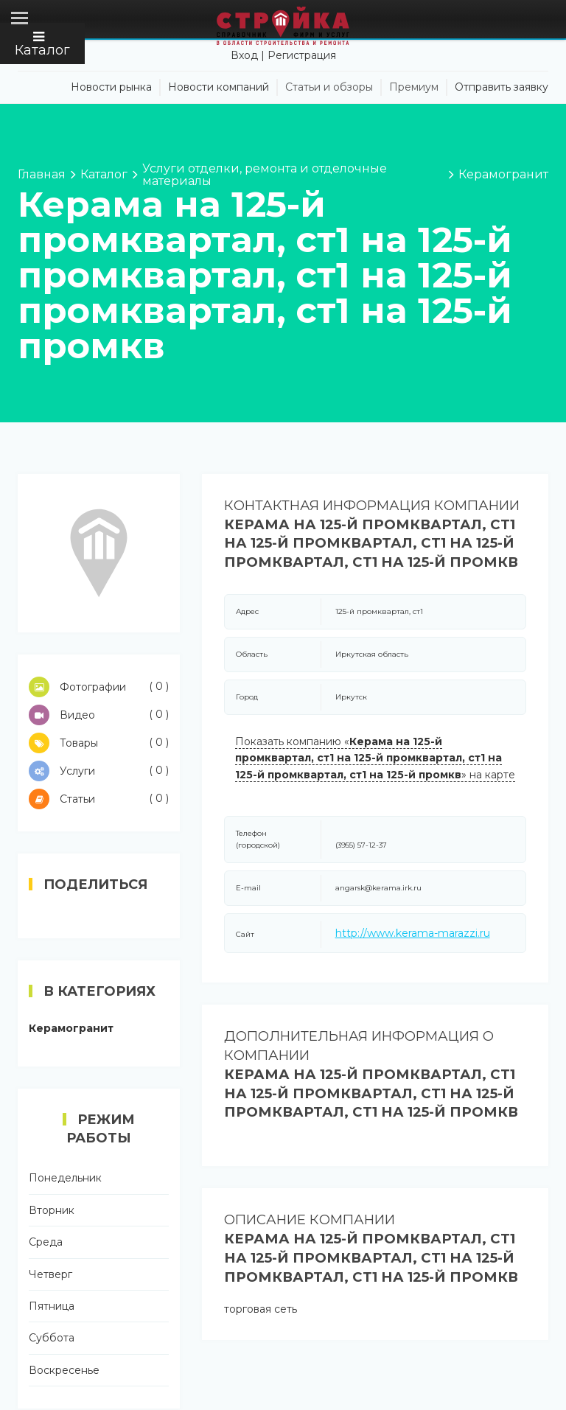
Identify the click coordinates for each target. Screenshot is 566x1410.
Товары (99, 743)
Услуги (99, 771)
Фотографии (99, 687)
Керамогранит (71, 1028)
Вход (244, 55)
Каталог (42, 44)
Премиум (414, 87)
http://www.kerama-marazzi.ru (412, 933)
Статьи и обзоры (329, 87)
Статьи (99, 799)
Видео (99, 715)
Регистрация (302, 55)
